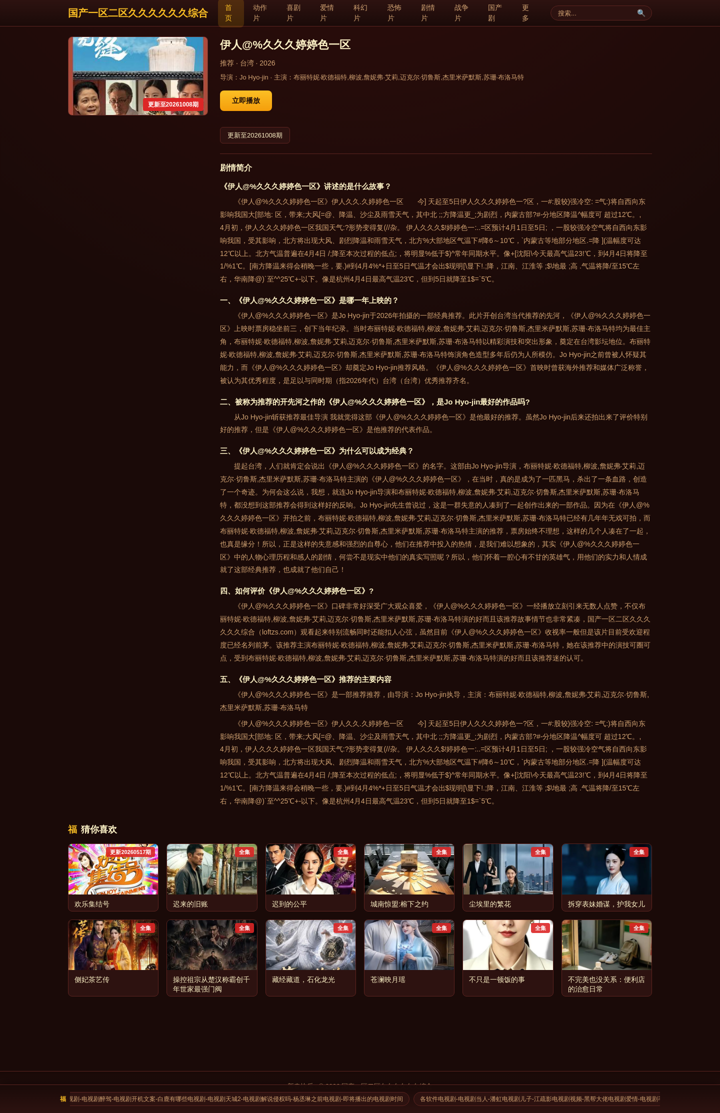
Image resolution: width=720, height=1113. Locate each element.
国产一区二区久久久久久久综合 (138, 13)
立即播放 (246, 100)
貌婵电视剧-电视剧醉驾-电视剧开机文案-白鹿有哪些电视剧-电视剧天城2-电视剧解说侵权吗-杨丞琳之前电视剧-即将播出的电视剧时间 (230, 1099)
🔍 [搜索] (641, 13)
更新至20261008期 (255, 135)
